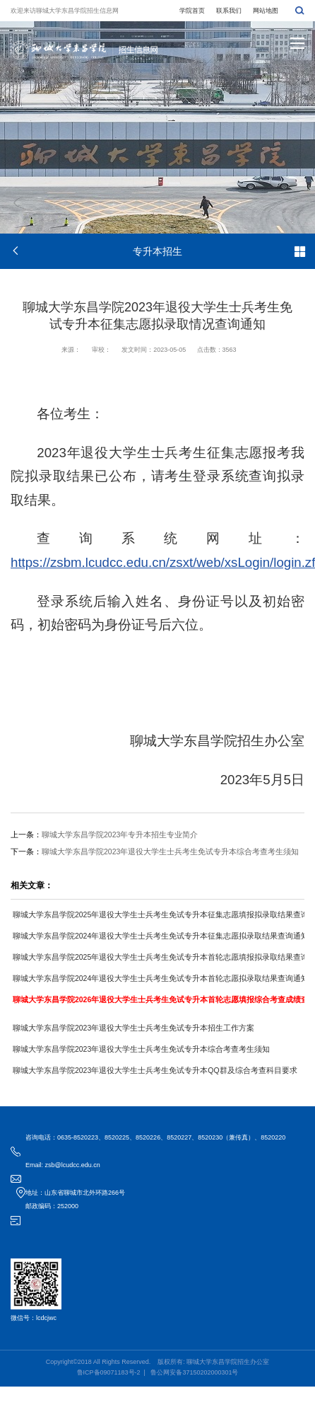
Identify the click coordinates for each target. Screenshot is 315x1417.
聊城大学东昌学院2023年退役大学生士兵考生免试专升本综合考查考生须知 (170, 851)
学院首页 (192, 10)
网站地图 (265, 10)
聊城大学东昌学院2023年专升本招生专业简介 (120, 834)
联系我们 (229, 10)
